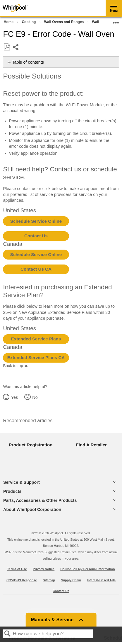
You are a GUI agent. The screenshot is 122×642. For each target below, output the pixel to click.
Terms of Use (17, 569)
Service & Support (21, 482)
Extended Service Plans (36, 338)
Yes (14, 397)
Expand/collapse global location (116, 21)
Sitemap (49, 580)
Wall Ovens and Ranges (64, 22)
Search (7, 633)
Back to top (13, 365)
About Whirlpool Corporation (32, 509)
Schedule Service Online (36, 221)
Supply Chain (71, 580)
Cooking (29, 22)
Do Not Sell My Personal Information (87, 569)
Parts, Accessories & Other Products (40, 500)
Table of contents (28, 62)
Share (16, 48)
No (34, 397)
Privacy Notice (43, 569)
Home (9, 22)
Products (12, 491)
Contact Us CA (35, 269)
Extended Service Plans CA (36, 357)
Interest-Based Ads (101, 580)
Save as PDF (7, 47)
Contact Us (36, 235)
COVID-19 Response (21, 580)
